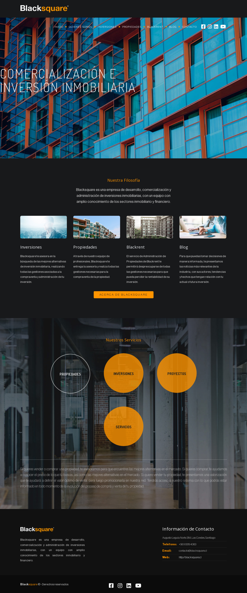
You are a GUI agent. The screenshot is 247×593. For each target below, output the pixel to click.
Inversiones (107, 27)
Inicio (59, 27)
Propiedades (131, 27)
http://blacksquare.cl (190, 557)
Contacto (189, 27)
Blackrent (155, 27)
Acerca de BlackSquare (123, 294)
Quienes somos (80, 27)
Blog (172, 27)
